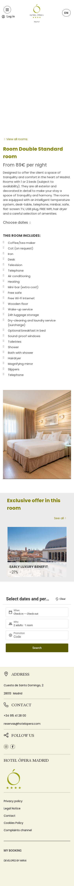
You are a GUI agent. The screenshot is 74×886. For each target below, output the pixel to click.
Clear (60, 599)
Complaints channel (18, 830)
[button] (6, 434)
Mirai (23, 860)
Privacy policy (13, 801)
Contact (9, 816)
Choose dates (15, 222)
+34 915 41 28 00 (15, 716)
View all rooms (16, 139)
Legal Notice (12, 808)
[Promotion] (39, 637)
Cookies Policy (13, 823)
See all (59, 518)
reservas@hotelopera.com (22, 724)
